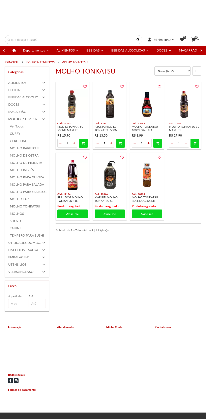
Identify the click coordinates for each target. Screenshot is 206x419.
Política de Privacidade (22, 358)
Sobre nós (14, 332)
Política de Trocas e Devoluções (27, 353)
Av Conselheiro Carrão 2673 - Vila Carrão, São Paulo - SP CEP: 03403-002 (175, 357)
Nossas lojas (15, 337)
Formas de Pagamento (21, 342)
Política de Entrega (19, 348)
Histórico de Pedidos (119, 337)
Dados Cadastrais (117, 332)
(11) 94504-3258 (171, 339)
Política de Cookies (19, 363)
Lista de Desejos (116, 348)
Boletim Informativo (118, 342)
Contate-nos (64, 332)
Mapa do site (65, 337)
